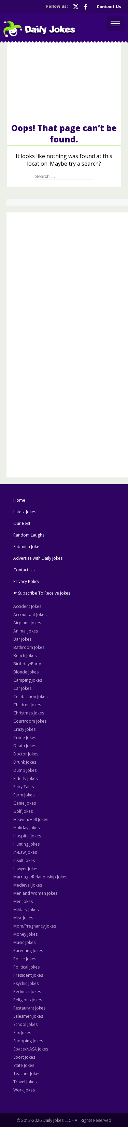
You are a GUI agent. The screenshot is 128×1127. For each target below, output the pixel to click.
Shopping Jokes (28, 1041)
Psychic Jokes (26, 983)
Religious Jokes (27, 1000)
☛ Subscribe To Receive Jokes (41, 593)
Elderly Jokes (25, 778)
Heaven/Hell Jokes (30, 819)
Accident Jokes (27, 606)
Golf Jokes (23, 811)
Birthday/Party (27, 664)
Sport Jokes (24, 1057)
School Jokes (25, 1024)
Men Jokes (23, 901)
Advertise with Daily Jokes (37, 558)
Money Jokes (25, 934)
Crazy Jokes (24, 729)
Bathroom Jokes (28, 647)
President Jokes (28, 975)
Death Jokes (24, 746)
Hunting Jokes (26, 844)
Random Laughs (28, 535)
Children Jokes (27, 705)
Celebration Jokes (30, 696)
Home (19, 500)
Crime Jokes (24, 737)
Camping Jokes (27, 680)
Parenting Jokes (28, 951)
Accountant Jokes (29, 614)
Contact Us (109, 7)
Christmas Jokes (28, 713)
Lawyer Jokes (25, 869)
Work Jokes (24, 1090)
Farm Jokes (23, 795)
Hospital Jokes (27, 836)
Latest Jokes (24, 512)
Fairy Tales (23, 787)
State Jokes (23, 1065)
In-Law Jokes (25, 852)
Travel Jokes (25, 1082)
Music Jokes (24, 942)
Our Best (21, 523)
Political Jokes (26, 967)
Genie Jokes (24, 803)
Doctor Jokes (25, 754)
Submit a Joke (26, 546)
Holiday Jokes (26, 828)
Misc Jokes (23, 918)
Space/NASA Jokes (30, 1049)
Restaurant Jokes (29, 1008)
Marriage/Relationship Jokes (40, 877)
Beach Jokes (25, 655)
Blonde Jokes (26, 672)
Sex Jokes (22, 1032)
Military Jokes (26, 910)
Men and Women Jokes (35, 893)
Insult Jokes (24, 860)
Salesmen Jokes (28, 1016)
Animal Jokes (25, 631)
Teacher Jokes (26, 1073)
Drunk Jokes (24, 762)
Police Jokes (24, 959)
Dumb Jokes (25, 770)
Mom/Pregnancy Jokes (34, 926)
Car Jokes (22, 688)
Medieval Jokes (27, 885)
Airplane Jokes (27, 623)
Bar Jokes (22, 639)
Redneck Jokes (27, 991)
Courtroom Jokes (29, 721)
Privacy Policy (26, 581)
